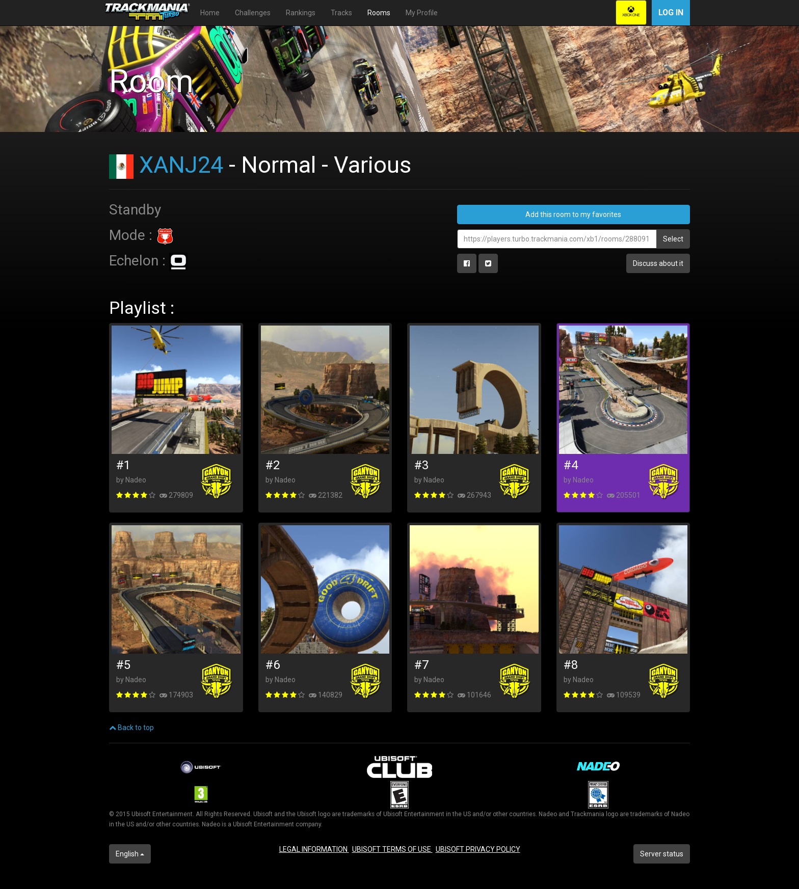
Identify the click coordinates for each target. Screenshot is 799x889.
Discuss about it (658, 263)
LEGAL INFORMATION (314, 849)
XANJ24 (181, 164)
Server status (661, 854)
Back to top (131, 727)
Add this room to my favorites (573, 214)
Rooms (378, 13)
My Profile (422, 13)
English (130, 854)
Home (210, 13)
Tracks (341, 13)
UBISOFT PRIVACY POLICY (478, 849)
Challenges (253, 13)
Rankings (300, 13)
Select (673, 239)
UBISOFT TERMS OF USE (392, 849)
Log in (670, 12)
